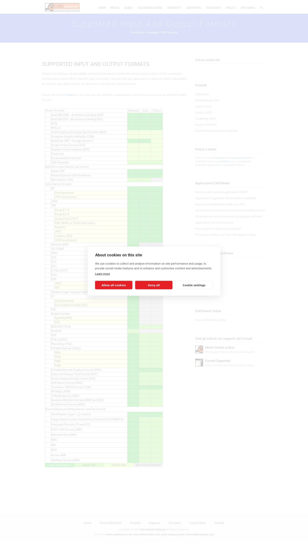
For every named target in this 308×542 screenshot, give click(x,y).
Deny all (154, 285)
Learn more (102, 273)
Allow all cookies (114, 285)
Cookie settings (194, 285)
